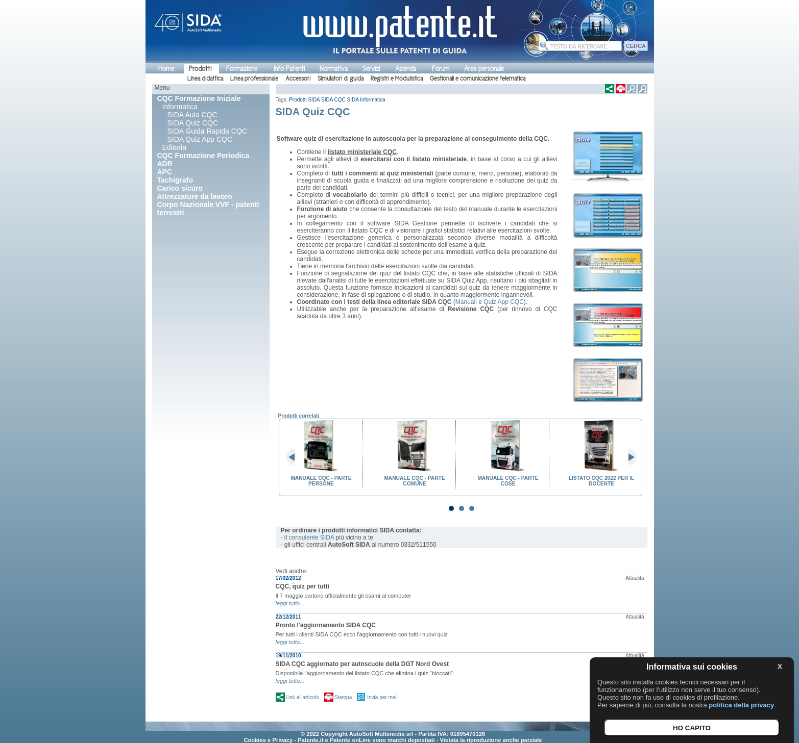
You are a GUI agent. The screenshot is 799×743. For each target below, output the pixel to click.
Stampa (343, 697)
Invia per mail (382, 697)
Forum (440, 68)
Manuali (466, 301)
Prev (294, 457)
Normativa (334, 68)
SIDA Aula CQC (192, 115)
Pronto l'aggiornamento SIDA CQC (326, 625)
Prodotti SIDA (304, 100)
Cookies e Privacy (268, 740)
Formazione (241, 68)
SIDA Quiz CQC (193, 123)
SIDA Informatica (366, 100)
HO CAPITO (692, 728)
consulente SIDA (311, 537)
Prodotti (200, 68)
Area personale (484, 68)
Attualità (634, 578)
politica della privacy (741, 705)
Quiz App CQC (503, 301)
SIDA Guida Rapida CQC (207, 131)
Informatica (180, 107)
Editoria (174, 147)
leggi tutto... (290, 603)
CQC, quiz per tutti (302, 586)
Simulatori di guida (341, 78)
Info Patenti (289, 68)
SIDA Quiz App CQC (200, 139)
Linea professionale (254, 78)
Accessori (297, 78)
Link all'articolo (302, 697)
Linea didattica (205, 78)
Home (166, 68)
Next (628, 457)
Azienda (405, 68)
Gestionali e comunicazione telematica (477, 78)
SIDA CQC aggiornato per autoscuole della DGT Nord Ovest (362, 664)
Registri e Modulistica (397, 78)
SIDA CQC (333, 100)
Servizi (371, 68)
